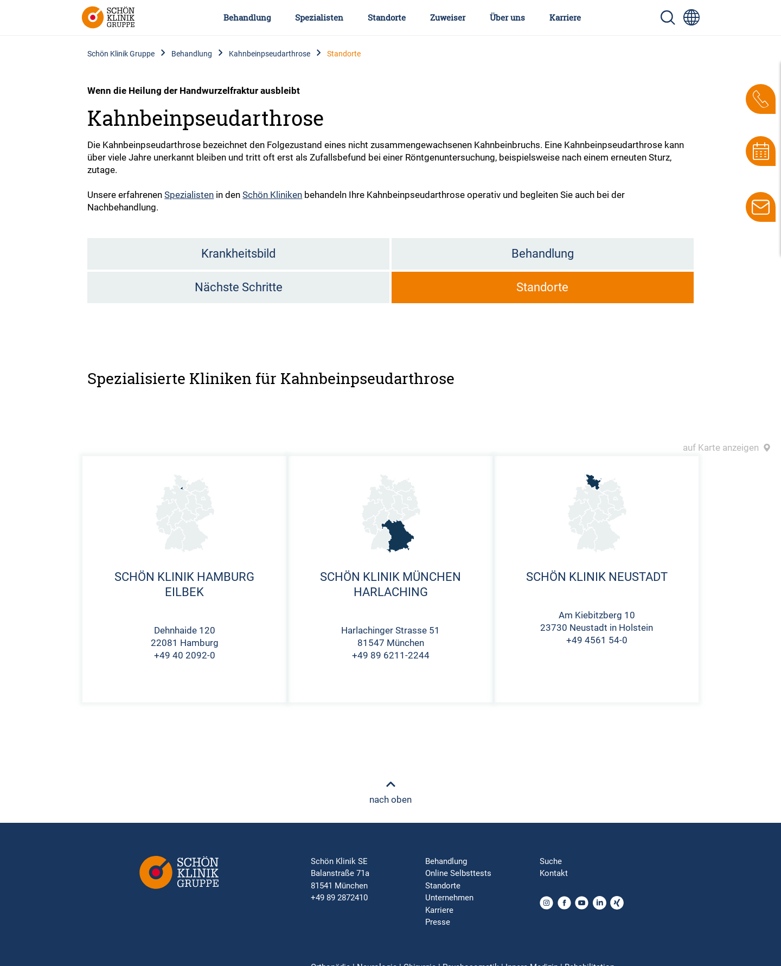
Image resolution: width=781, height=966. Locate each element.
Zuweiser (447, 17)
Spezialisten (319, 17)
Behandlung (247, 17)
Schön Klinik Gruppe (121, 53)
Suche (551, 861)
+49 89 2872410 (339, 898)
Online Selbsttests (458, 873)
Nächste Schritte (239, 287)
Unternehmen (449, 898)
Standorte (387, 17)
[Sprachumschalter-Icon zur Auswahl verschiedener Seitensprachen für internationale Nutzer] (691, 17)
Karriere (565, 17)
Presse (437, 922)
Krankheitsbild (238, 253)
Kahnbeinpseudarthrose (269, 53)
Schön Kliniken (272, 194)
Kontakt (554, 873)
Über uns (507, 17)
